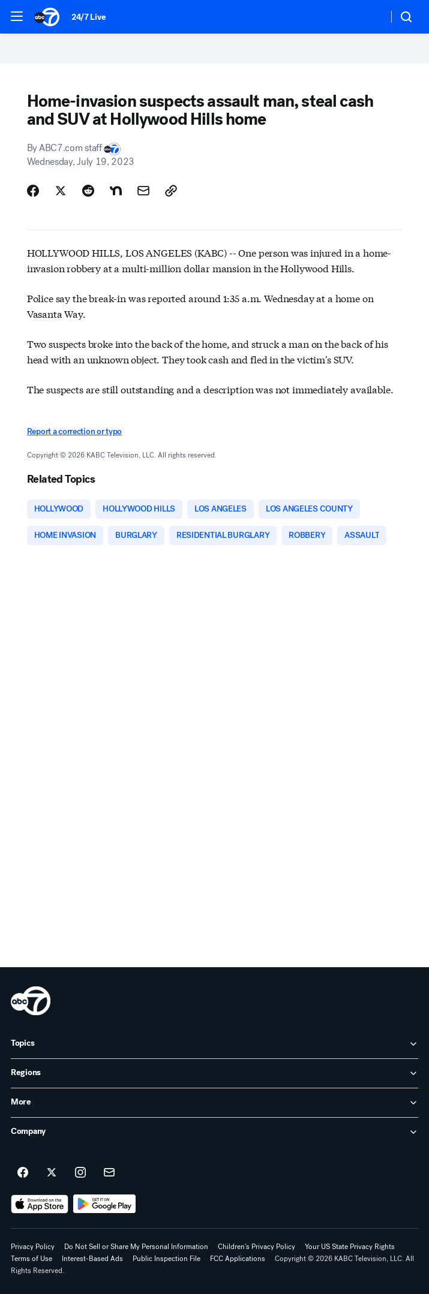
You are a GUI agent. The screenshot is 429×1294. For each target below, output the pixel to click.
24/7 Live (88, 17)
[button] (16, 16)
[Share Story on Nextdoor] (116, 190)
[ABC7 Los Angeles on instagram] (80, 1173)
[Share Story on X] (60, 190)
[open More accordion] (214, 1103)
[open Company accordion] (214, 1132)
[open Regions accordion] (214, 1073)
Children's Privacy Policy (256, 1246)
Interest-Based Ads (92, 1258)
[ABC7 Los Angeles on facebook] (23, 1173)
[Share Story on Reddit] (88, 190)
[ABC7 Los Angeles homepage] (46, 16)
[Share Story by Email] (143, 190)
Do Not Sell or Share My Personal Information (136, 1246)
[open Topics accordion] (214, 1044)
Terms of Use (31, 1258)
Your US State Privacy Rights (350, 1246)
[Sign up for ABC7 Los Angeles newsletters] (109, 1173)
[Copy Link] (171, 190)
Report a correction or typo (74, 431)
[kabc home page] (30, 1000)
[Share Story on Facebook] (33, 190)
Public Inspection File (166, 1258)
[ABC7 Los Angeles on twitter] (52, 1173)
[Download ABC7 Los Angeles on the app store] (39, 1204)
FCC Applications (237, 1258)
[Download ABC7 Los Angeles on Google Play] (104, 1204)
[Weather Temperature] (369, 17)
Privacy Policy (33, 1246)
